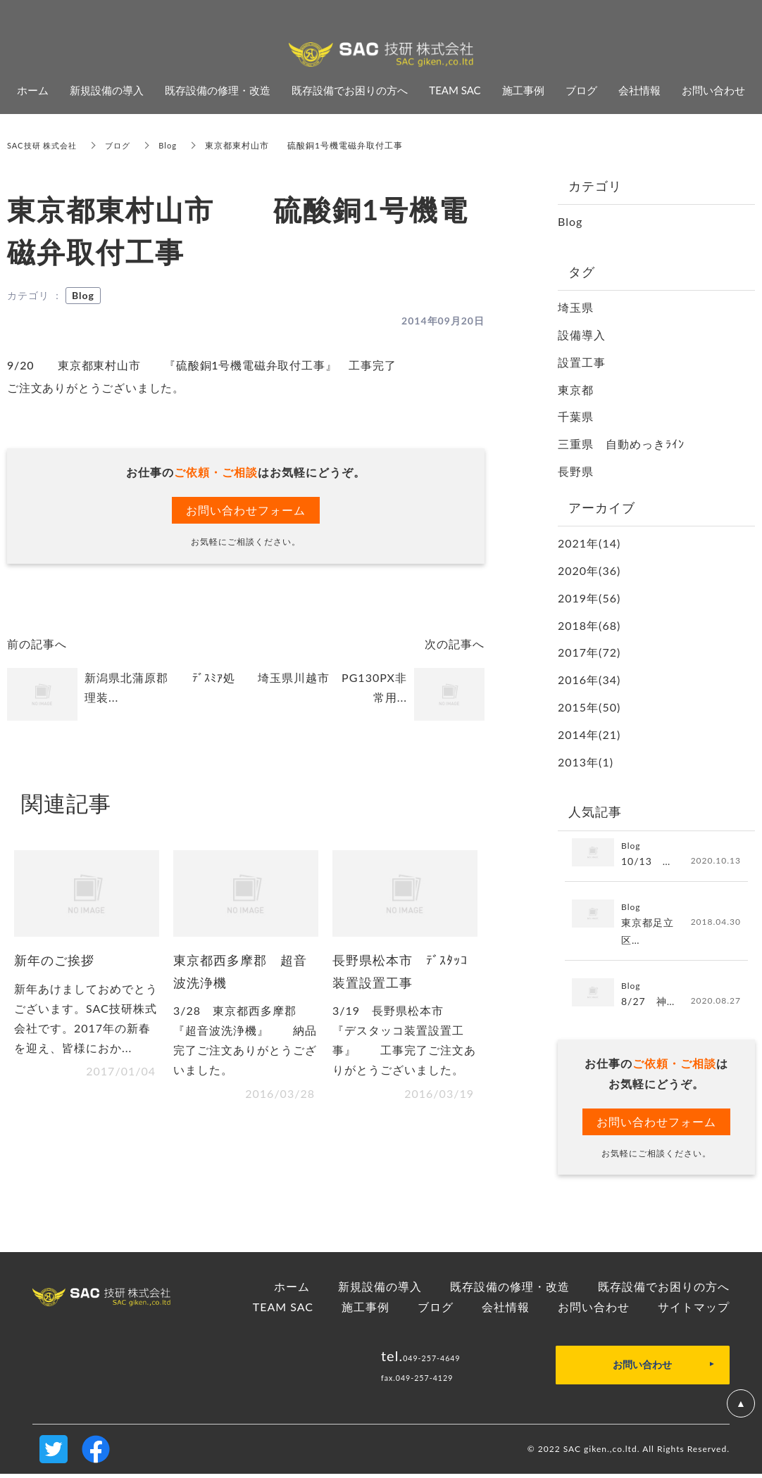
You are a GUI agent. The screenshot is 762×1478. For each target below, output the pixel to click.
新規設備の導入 (380, 1289)
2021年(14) (589, 543)
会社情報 (506, 1310)
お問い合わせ (594, 1310)
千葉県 (576, 416)
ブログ (124, 145)
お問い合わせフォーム (246, 510)
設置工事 (582, 362)
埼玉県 (576, 307)
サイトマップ (694, 1310)
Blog (175, 145)
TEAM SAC (283, 1310)
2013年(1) (585, 762)
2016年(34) (589, 679)
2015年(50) (589, 707)
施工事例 (365, 1310)
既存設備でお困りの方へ (664, 1289)
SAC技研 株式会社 (44, 145)
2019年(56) (589, 598)
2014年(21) (589, 734)
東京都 (576, 389)
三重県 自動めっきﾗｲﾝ (621, 443)
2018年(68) (589, 625)
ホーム (292, 1289)
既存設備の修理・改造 (510, 1289)
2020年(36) (589, 570)
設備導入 (582, 334)
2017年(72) (589, 652)
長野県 (576, 471)
